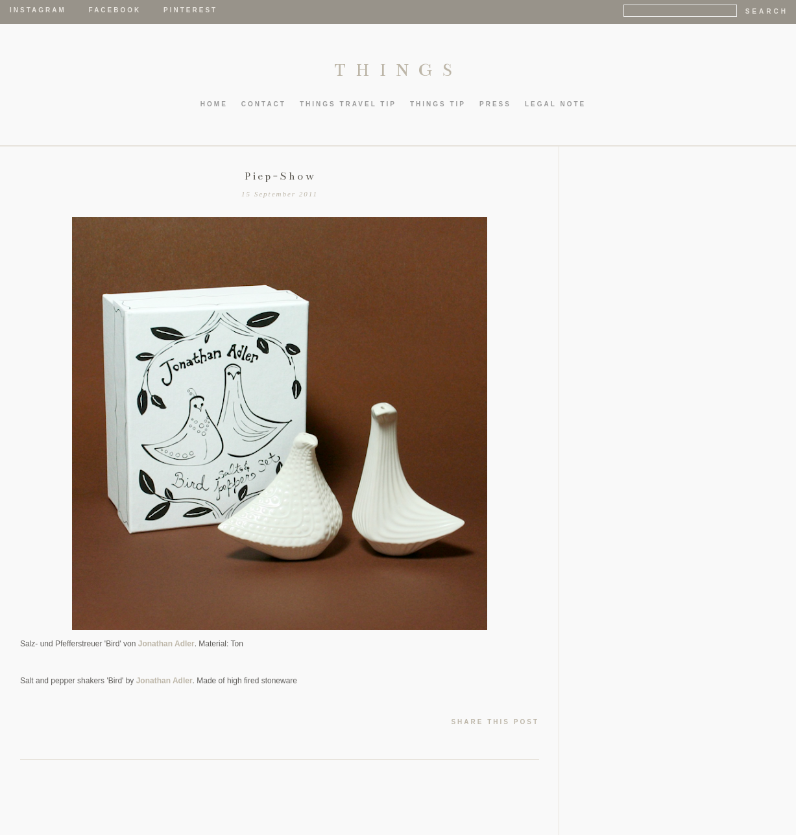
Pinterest (190, 10)
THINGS (398, 70)
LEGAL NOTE (555, 104)
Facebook (115, 10)
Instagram (38, 10)
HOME (214, 104)
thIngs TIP (438, 104)
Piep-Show (280, 176)
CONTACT (263, 104)
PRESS (495, 104)
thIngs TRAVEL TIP (348, 104)
